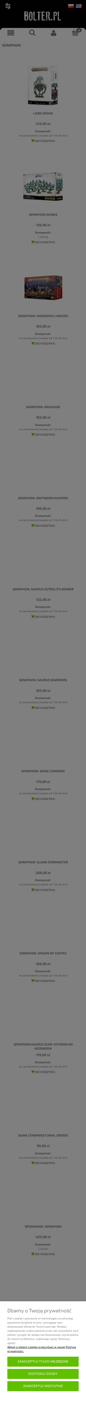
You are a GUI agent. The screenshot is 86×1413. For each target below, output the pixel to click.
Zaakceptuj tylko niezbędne (43, 1361)
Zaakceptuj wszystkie (43, 1386)
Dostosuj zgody (43, 1374)
